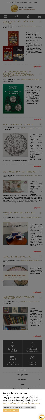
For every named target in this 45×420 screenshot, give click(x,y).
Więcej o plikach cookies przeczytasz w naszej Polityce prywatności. (22, 403)
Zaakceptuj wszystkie (11, 410)
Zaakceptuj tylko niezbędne (13, 407)
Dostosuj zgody (30, 407)
